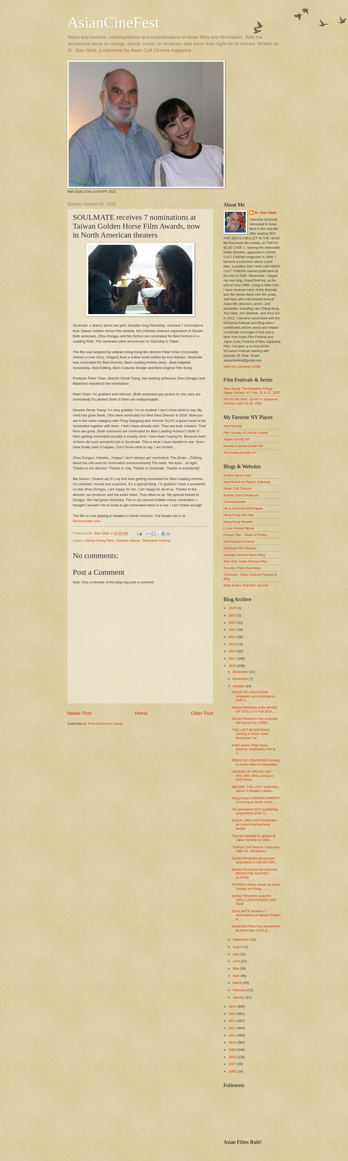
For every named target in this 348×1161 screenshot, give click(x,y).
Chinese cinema (128, 540)
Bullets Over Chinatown (241, 495)
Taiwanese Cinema (156, 540)
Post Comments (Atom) (105, 724)
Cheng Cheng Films (99, 540)
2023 (233, 615)
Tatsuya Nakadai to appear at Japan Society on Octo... (253, 838)
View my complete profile (242, 367)
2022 (233, 623)
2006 (233, 1071)
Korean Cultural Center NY (243, 446)
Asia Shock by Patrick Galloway (247, 482)
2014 (233, 1014)
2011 (233, 1035)
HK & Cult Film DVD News (243, 508)
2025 (233, 608)
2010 (233, 1042)
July (236, 954)
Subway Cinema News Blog (244, 555)
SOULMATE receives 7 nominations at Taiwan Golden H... (256, 915)
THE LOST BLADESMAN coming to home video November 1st (251, 734)
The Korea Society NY (240, 452)
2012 (233, 1028)
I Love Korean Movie (239, 528)
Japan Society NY (237, 439)
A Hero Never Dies (237, 475)
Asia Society (233, 426)
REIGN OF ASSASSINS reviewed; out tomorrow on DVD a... (253, 696)
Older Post (202, 713)
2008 (233, 1057)
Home (141, 713)
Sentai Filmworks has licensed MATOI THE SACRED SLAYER (254, 873)
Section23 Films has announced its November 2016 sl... (256, 928)
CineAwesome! (235, 502)
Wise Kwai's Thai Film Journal (246, 585)
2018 (233, 651)
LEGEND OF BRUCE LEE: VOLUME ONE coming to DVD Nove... (253, 776)
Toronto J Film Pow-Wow (242, 568)
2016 (233, 666)
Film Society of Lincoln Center (246, 433)
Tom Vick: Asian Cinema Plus (245, 561)
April (236, 976)
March (238, 983)
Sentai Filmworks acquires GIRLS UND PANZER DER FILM (254, 900)
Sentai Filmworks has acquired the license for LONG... (254, 721)
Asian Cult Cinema (237, 488)
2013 (233, 1021)
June (237, 961)
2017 (233, 658)
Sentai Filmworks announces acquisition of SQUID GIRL (254, 860)
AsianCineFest (113, 22)
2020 (233, 637)
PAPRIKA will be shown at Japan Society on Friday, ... (256, 886)
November (241, 679)
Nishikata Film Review (240, 548)
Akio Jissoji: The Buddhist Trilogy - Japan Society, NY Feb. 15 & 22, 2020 (252, 391)
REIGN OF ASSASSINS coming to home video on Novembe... (256, 762)
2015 (233, 1006)
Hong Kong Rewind (238, 522)
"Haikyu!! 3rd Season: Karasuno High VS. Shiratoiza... (256, 849)
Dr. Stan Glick (265, 213)
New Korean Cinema (239, 542)
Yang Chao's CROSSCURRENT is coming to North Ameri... (256, 800)
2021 (233, 630)
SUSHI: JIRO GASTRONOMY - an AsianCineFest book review (255, 825)
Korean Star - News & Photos (245, 535)
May (236, 968)
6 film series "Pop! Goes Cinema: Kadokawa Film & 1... (253, 749)
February (240, 990)
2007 (233, 1064)
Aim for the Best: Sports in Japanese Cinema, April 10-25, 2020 (251, 401)
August (238, 947)
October (239, 686)
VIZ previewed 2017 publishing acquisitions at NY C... (255, 811)
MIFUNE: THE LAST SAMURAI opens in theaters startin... (255, 789)
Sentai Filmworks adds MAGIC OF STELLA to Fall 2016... (254, 709)
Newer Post (79, 713)
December (241, 672)
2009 (233, 1050)
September (241, 939)
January (239, 997)
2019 (233, 644)
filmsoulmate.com (86, 521)
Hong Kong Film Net (239, 515)
